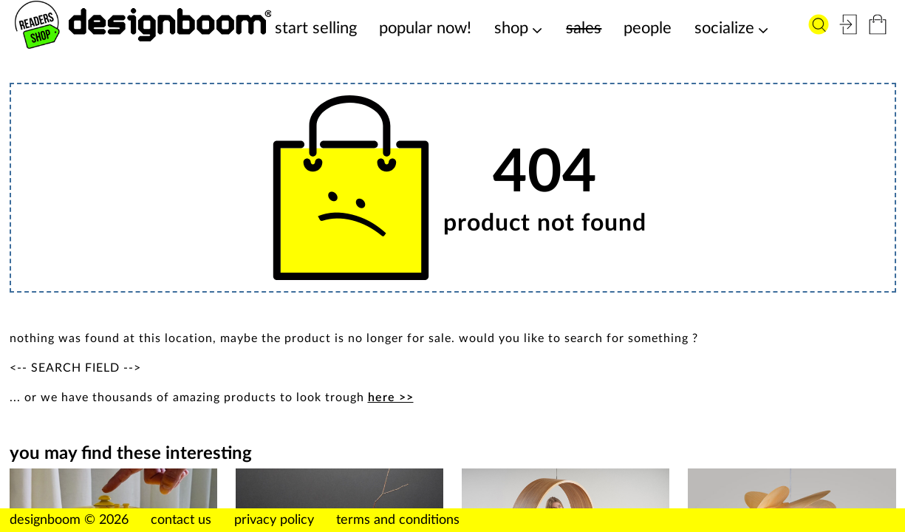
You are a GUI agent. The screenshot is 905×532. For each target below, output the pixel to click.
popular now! (425, 28)
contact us (181, 520)
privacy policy (274, 520)
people (648, 28)
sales (583, 28)
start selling (316, 28)
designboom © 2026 (69, 520)
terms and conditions (398, 520)
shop (511, 28)
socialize (724, 28)
